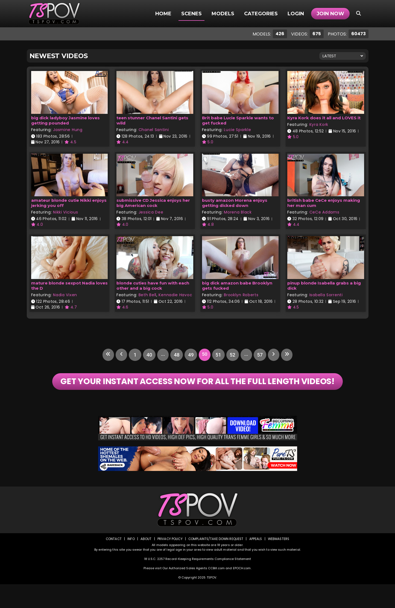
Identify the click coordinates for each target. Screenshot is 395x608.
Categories (261, 14)
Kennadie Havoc (175, 295)
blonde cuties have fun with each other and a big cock (152, 285)
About (144, 562)
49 (190, 355)
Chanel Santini (154, 129)
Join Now (330, 14)
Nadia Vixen (65, 295)
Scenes (191, 14)
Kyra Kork (318, 124)
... (162, 355)
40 (147, 355)
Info (129, 562)
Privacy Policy (169, 562)
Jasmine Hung (67, 129)
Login (296, 14)
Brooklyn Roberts (241, 295)
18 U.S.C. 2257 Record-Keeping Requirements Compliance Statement (197, 582)
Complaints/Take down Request (216, 562)
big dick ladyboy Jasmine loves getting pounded (65, 120)
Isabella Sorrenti (326, 295)
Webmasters (280, 562)
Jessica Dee (151, 212)
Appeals (256, 562)
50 (204, 355)
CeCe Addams (324, 212)
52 (233, 355)
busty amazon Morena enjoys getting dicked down (234, 203)
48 (176, 355)
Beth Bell (147, 295)
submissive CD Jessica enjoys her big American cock (153, 203)
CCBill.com (216, 592)
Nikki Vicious (65, 212)
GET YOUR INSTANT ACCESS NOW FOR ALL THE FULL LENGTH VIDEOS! (197, 393)
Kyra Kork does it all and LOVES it (324, 117)
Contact (112, 562)
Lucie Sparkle (237, 129)
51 (218, 355)
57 (261, 355)
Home (163, 14)
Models (223, 14)
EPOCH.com (242, 592)
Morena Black (237, 212)
